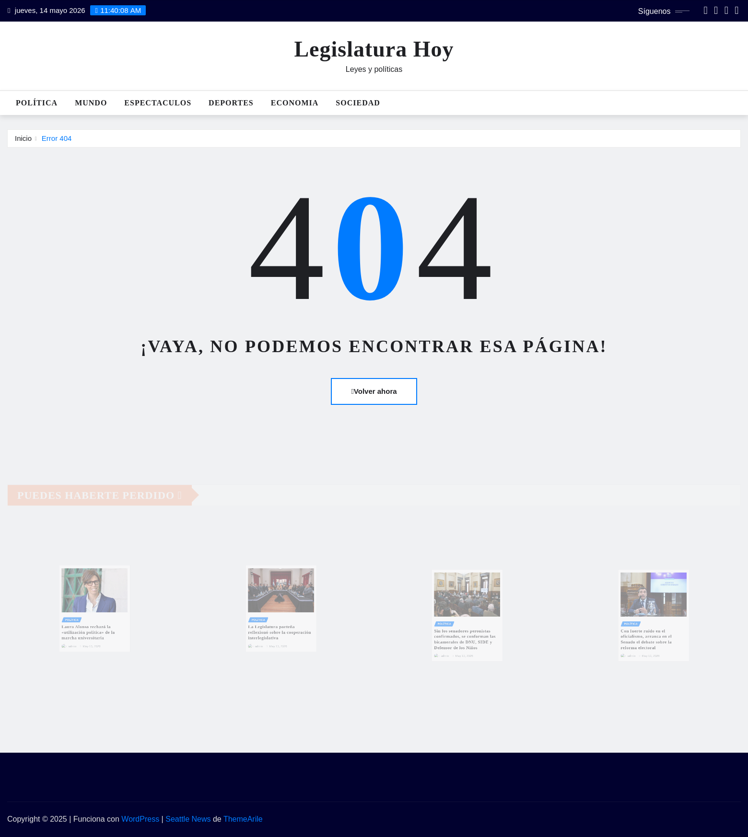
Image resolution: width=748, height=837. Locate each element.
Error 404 (57, 138)
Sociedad (358, 103)
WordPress (140, 819)
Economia (295, 103)
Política (37, 103)
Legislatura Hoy (374, 49)
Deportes (231, 103)
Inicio (23, 138)
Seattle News (187, 819)
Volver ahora (374, 391)
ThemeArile (243, 819)
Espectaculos (157, 103)
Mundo (91, 103)
